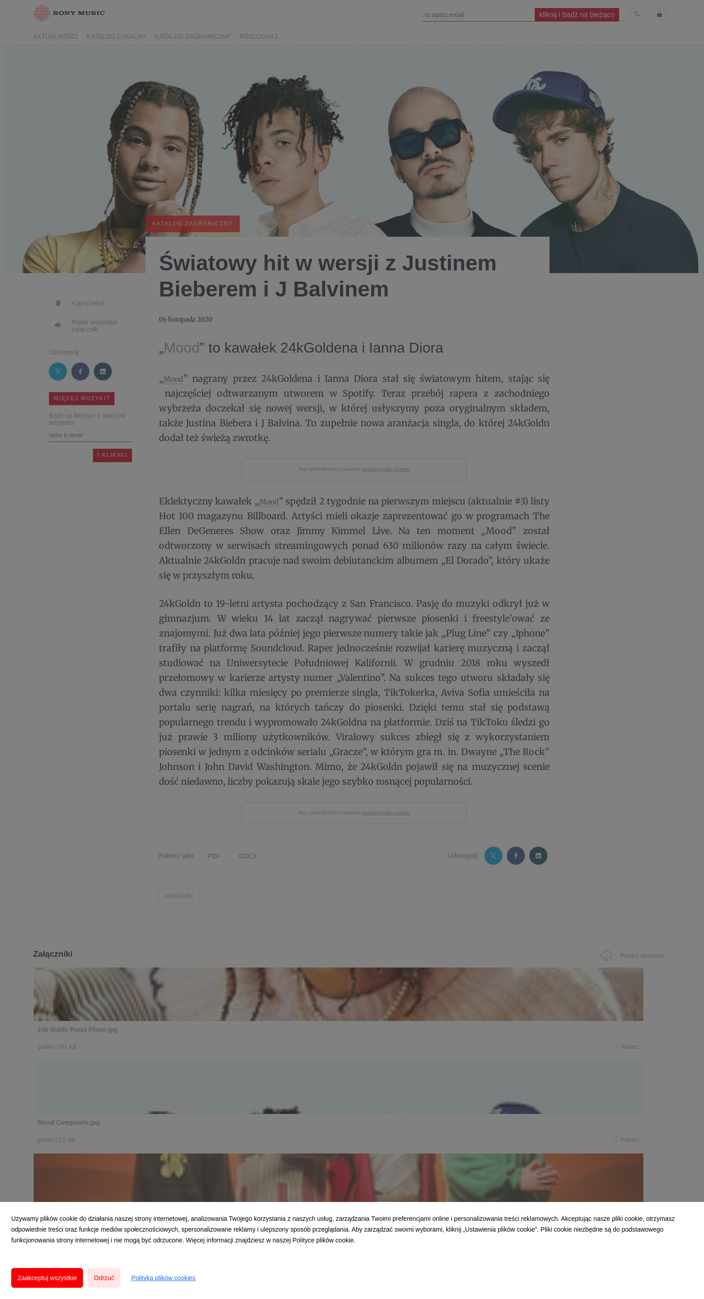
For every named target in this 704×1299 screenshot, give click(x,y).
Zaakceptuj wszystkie (47, 1277)
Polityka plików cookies (163, 1277)
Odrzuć (104, 1277)
